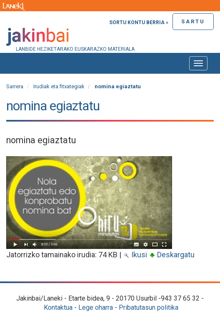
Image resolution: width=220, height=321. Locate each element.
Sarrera (14, 86)
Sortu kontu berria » (138, 22)
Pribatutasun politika (148, 307)
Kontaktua (58, 307)
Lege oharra (95, 307)
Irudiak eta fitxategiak (59, 86)
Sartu (193, 21)
